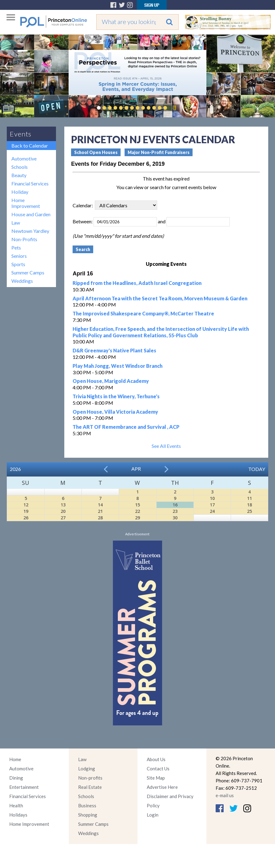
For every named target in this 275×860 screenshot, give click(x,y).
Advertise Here (162, 787)
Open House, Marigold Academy (111, 381)
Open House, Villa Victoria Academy (115, 412)
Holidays (18, 814)
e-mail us (225, 795)
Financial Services (30, 183)
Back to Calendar (29, 145)
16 (175, 505)
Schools (19, 167)
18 (249, 505)
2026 (15, 469)
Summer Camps (27, 272)
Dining (16, 778)
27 (63, 518)
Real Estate (90, 787)
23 (175, 511)
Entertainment (24, 787)
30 (175, 518)
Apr (136, 469)
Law (15, 222)
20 (63, 511)
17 (212, 505)
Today (256, 469)
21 (100, 511)
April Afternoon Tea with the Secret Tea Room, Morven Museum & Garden (160, 298)
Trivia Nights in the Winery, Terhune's (116, 396)
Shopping (87, 814)
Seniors (19, 256)
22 (137, 511)
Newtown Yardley (30, 231)
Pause (174, 108)
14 (100, 505)
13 (63, 505)
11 (249, 498)
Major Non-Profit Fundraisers (158, 152)
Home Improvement (25, 203)
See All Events (166, 446)
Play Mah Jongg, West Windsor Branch (117, 366)
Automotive (24, 158)
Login (152, 814)
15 (137, 505)
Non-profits (90, 778)
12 (25, 505)
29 (137, 518)
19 (25, 511)
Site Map (156, 778)
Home (15, 759)
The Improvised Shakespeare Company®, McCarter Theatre (143, 313)
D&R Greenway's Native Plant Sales (114, 350)
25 (249, 511)
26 (25, 518)
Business (87, 805)
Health (16, 805)
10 (212, 498)
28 (100, 518)
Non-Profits (24, 239)
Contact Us (158, 768)
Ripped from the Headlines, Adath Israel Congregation (137, 283)
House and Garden (30, 214)
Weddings (22, 281)
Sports (18, 264)
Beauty (18, 175)
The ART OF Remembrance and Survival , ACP (126, 427)
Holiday (19, 192)
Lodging (86, 768)
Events (20, 134)
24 (212, 511)
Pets (16, 247)
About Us (156, 759)
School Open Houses (96, 152)
